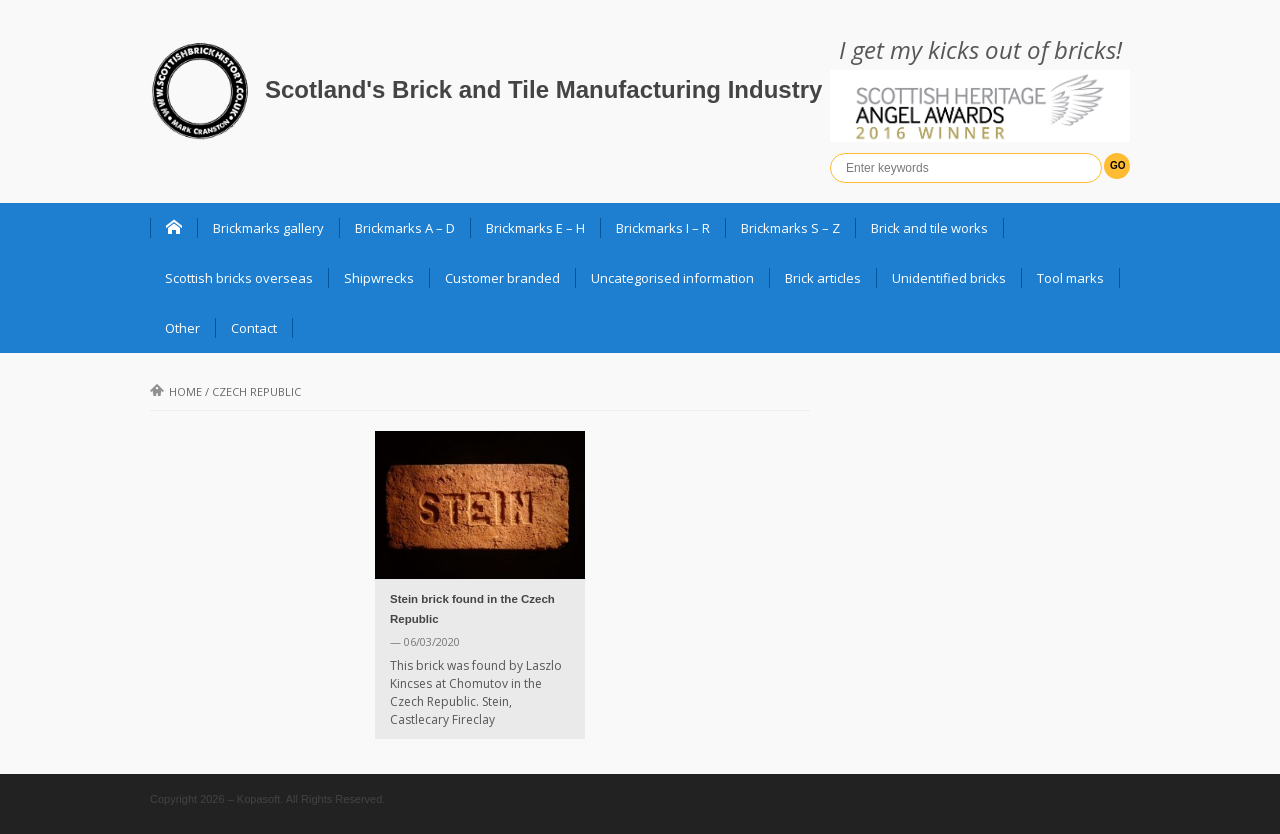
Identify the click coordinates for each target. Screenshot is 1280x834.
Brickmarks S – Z (790, 228)
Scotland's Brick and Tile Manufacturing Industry (543, 89)
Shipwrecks (379, 278)
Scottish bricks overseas (239, 278)
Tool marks (1070, 278)
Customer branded (502, 278)
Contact (254, 328)
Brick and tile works (929, 228)
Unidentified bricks (949, 278)
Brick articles (823, 278)
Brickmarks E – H (535, 228)
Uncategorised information (672, 278)
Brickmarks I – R (663, 228)
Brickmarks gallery (268, 228)
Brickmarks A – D (405, 228)
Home (176, 391)
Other (182, 328)
